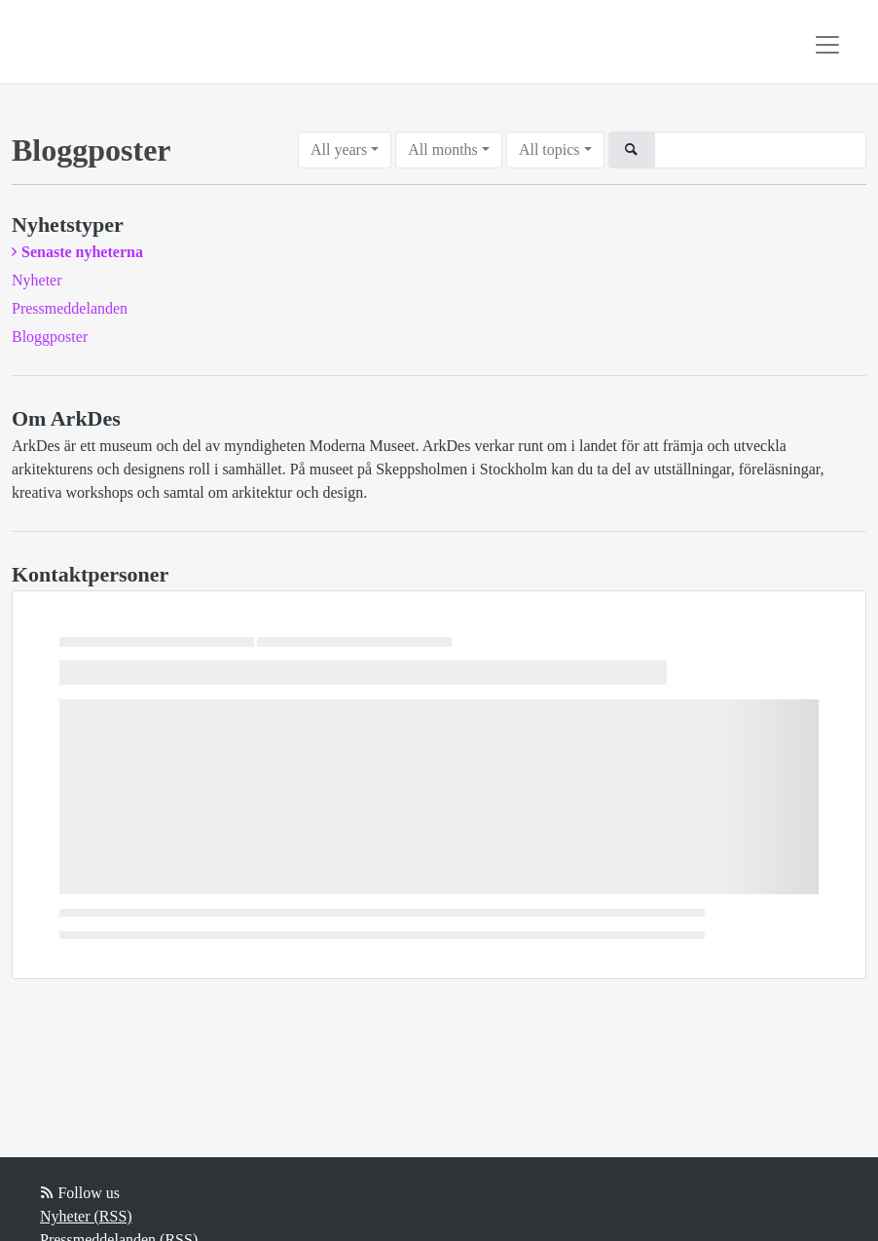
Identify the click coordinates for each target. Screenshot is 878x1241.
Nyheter (37, 280)
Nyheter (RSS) (86, 1216)
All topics (549, 149)
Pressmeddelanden (70, 308)
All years (339, 149)
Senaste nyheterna (82, 252)
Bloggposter (50, 336)
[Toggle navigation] (827, 44)
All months (443, 149)
